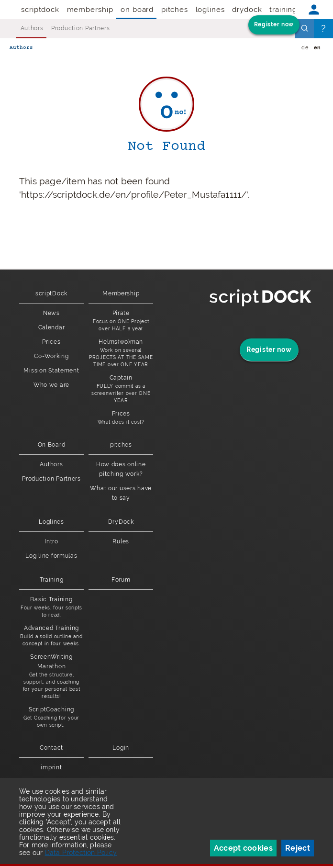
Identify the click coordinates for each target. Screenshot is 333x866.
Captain (121, 389)
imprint (51, 767)
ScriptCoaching (51, 717)
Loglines (210, 9)
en (317, 48)
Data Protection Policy (81, 852)
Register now (274, 24)
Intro (51, 541)
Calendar (51, 327)
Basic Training (51, 607)
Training (283, 9)
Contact (51, 747)
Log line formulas (51, 555)
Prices (51, 341)
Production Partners (80, 28)
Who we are (51, 385)
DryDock (247, 9)
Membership (90, 9)
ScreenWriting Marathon (51, 676)
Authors (32, 28)
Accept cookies (243, 848)
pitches (174, 9)
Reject (297, 848)
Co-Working (51, 356)
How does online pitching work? (121, 469)
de (304, 48)
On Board (137, 9)
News (51, 313)
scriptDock (40, 9)
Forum (121, 579)
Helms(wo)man (121, 353)
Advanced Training (51, 636)
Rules (120, 541)
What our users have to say (121, 493)
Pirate (121, 321)
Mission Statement (51, 370)
